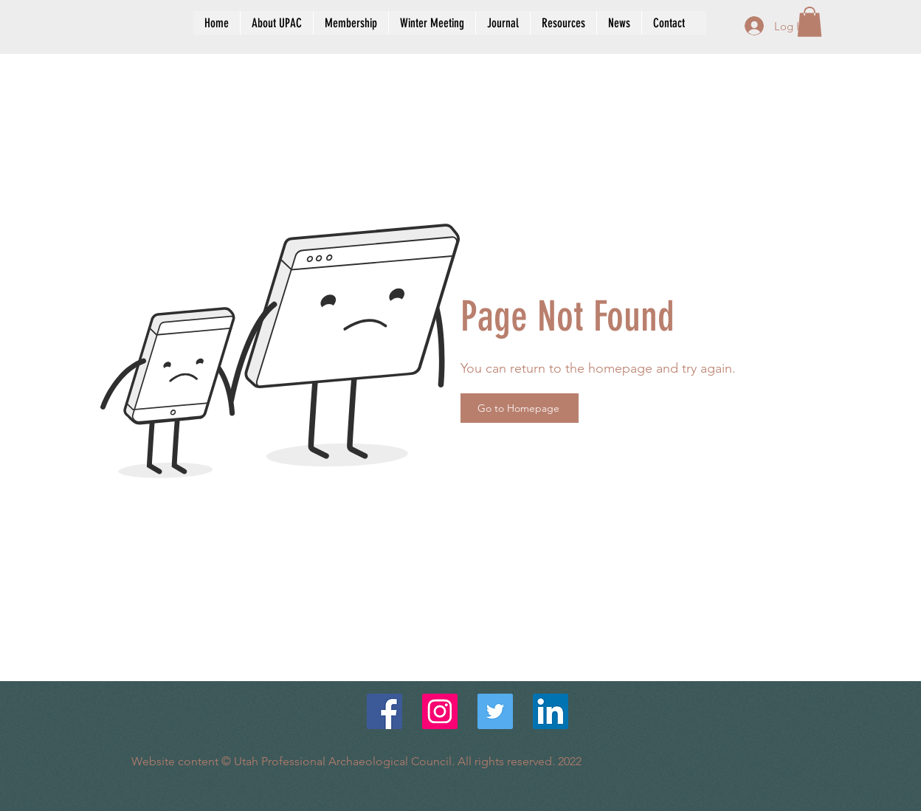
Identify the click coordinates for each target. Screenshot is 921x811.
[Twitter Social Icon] (495, 711)
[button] (809, 22)
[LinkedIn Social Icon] (550, 711)
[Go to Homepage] (519, 408)
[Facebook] (384, 711)
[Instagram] (440, 711)
